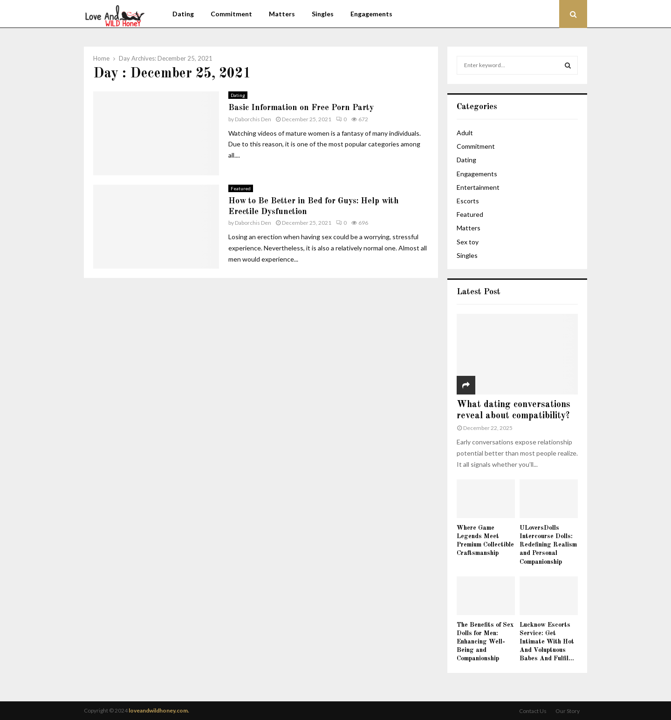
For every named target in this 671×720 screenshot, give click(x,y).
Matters (282, 14)
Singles (323, 14)
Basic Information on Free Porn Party (301, 108)
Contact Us (533, 710)
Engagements (371, 14)
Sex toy (468, 242)
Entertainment (478, 187)
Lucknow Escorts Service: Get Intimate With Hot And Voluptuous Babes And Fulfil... (547, 642)
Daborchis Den (253, 119)
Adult (465, 133)
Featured (241, 188)
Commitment (231, 14)
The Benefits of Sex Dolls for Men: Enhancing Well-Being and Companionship (485, 642)
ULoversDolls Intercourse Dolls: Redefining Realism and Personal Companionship (548, 545)
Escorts (468, 201)
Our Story (567, 710)
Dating (183, 14)
